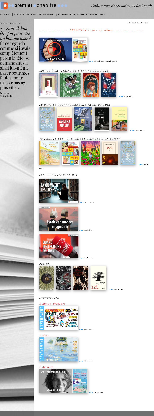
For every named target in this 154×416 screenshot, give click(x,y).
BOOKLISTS (6, 14)
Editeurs (48, 14)
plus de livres (126, 96)
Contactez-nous (95, 14)
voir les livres (86, 202)
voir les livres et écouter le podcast (103, 61)
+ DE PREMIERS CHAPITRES (27, 14)
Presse (80, 14)
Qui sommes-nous (65, 14)
